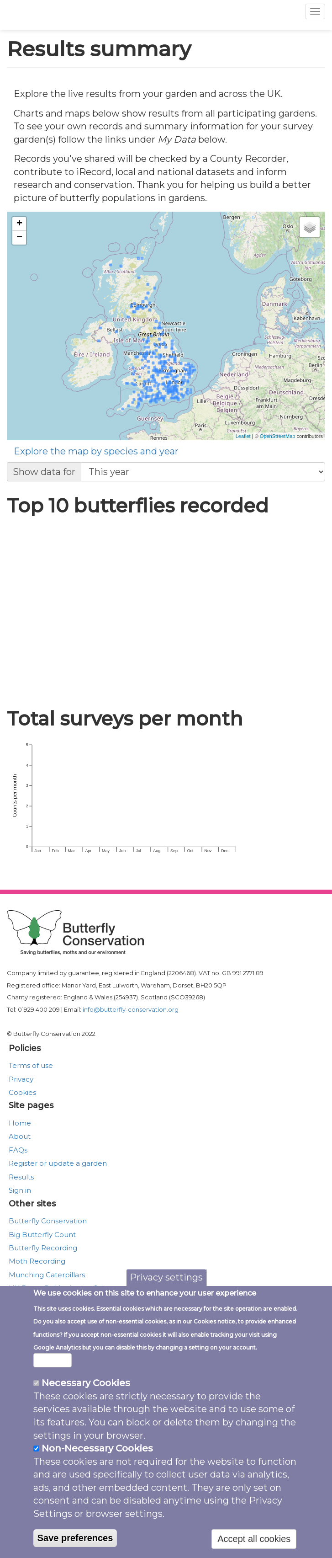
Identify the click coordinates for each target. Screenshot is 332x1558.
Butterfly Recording (43, 1247)
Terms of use (31, 1065)
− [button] (19, 238)
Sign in (20, 1190)
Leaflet (243, 436)
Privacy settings (166, 1302)
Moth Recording (37, 1261)
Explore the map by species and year (96, 451)
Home (20, 1123)
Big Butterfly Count (42, 1234)
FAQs (18, 1150)
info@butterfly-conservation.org (131, 1009)
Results (21, 1177)
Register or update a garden (58, 1163)
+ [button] (19, 224)
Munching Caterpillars (47, 1274)
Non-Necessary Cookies (97, 1472)
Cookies (22, 1092)
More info (52, 1385)
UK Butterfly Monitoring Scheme (66, 1288)
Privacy (21, 1079)
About (20, 1136)
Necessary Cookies (86, 1407)
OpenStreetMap (277, 436)
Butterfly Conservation (48, 1221)
